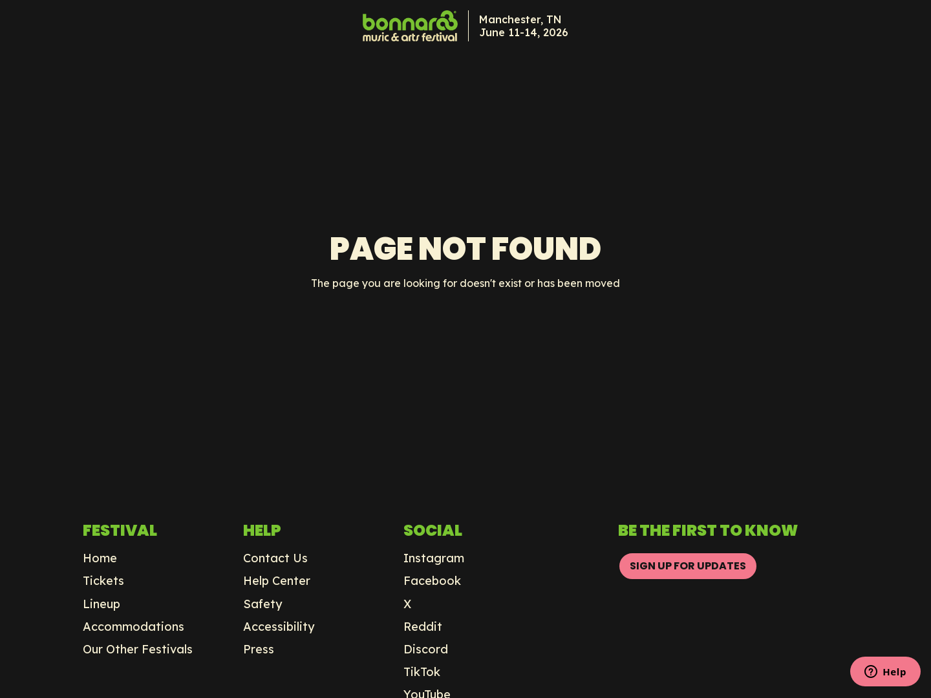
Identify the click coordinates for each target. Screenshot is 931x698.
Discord (425, 649)
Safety (263, 604)
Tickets (103, 581)
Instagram (433, 558)
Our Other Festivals (138, 649)
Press (258, 649)
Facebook (432, 581)
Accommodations (133, 627)
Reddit (422, 627)
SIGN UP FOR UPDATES (688, 565)
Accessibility (279, 627)
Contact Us (275, 558)
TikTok (421, 672)
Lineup (101, 604)
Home (100, 558)
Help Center (276, 581)
